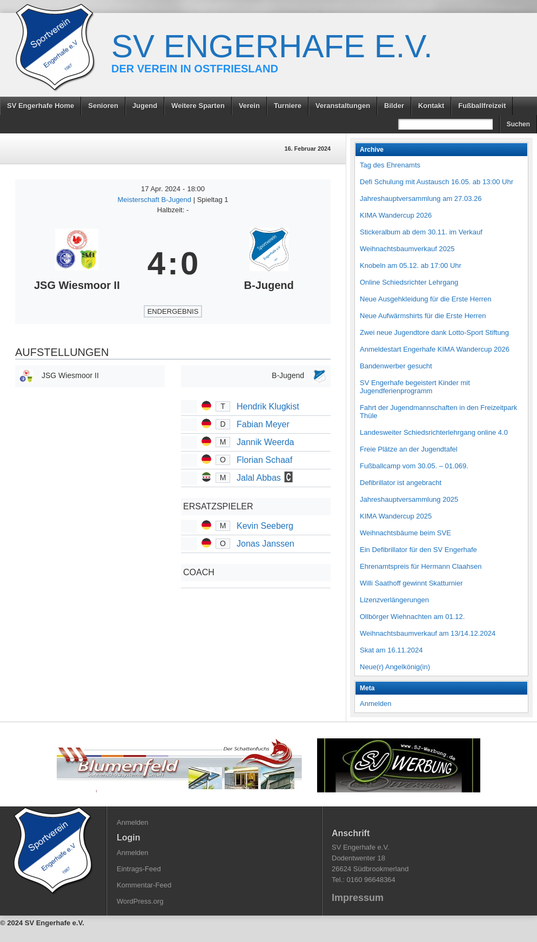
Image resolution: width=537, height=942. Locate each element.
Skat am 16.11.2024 (391, 650)
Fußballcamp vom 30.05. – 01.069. (414, 466)
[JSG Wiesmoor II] (77, 263)
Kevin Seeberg (265, 525)
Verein (249, 106)
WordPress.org (140, 901)
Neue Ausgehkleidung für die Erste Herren (426, 299)
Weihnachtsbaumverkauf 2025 (407, 249)
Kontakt (431, 106)
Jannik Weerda (265, 442)
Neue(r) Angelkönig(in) (395, 667)
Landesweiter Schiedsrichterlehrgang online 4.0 (434, 432)
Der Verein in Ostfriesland (194, 69)
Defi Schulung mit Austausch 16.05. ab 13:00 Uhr (436, 182)
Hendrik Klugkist (268, 406)
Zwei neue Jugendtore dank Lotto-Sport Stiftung (434, 332)
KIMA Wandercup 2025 (396, 516)
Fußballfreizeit (482, 106)
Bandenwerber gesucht (396, 366)
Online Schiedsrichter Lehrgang (409, 282)
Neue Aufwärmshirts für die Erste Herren (423, 316)
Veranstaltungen (343, 106)
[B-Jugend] (268, 263)
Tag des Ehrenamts (390, 165)
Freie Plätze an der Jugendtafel (409, 449)
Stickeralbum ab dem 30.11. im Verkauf (421, 232)
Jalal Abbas (259, 477)
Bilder (394, 106)
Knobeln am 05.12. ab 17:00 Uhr (410, 265)
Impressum (358, 897)
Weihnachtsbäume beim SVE (405, 533)
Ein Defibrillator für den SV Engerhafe (418, 550)
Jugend (144, 106)
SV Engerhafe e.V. (272, 46)
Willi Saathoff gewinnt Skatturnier (411, 583)
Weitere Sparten (198, 106)
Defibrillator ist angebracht (400, 483)
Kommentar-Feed (144, 885)
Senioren (103, 106)
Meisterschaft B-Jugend (155, 200)
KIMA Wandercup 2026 (396, 215)
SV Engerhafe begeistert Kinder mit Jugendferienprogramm (415, 387)
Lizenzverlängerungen (394, 600)
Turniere (287, 106)
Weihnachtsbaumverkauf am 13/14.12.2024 (427, 633)
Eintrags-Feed (139, 869)
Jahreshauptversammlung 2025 (409, 499)
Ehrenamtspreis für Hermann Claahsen (420, 566)
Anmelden (376, 703)
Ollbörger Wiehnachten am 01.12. (412, 617)
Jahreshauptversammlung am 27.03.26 (420, 198)
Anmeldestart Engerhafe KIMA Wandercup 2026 (434, 349)
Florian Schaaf (264, 460)
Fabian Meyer (263, 424)
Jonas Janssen (265, 543)
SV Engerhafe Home (40, 106)
